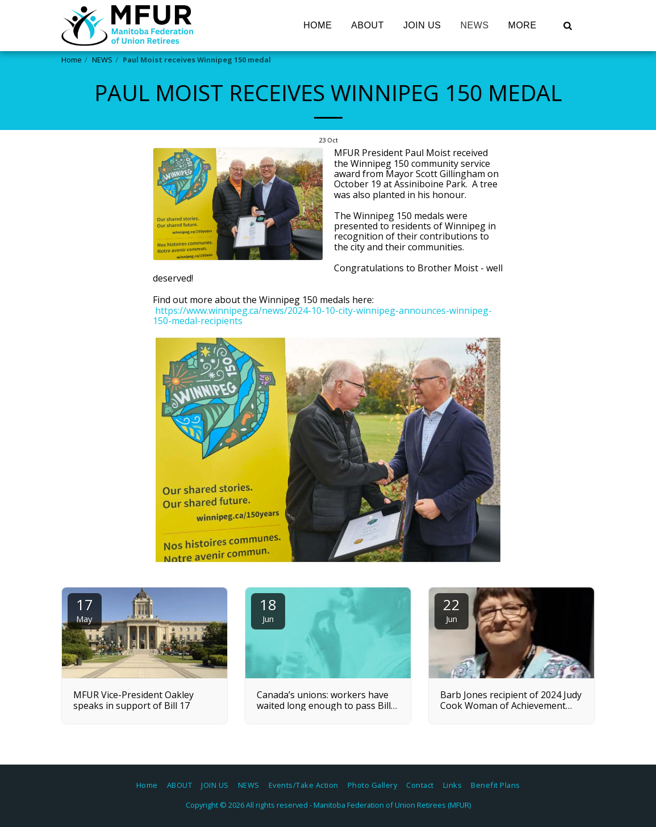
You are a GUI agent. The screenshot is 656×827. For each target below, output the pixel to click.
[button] (567, 25)
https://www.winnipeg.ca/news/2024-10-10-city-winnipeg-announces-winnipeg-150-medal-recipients (322, 315)
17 (85, 609)
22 (451, 609)
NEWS (102, 59)
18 (268, 609)
